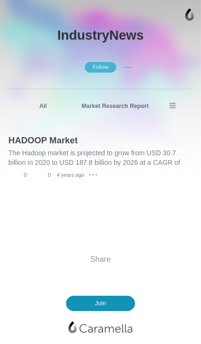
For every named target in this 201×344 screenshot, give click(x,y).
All (43, 106)
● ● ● (128, 67)
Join (100, 303)
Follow (101, 67)
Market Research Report (114, 106)
